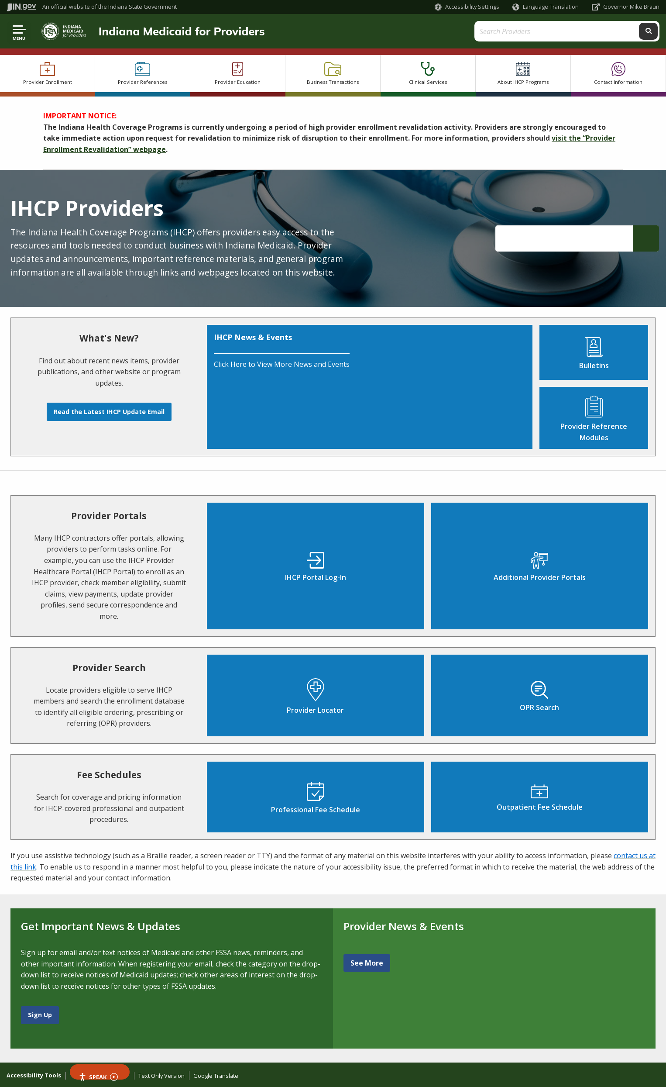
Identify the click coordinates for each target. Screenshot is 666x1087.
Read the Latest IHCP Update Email (109, 411)
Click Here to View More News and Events (282, 364)
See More (366, 963)
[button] (467, 7)
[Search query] (578, 31)
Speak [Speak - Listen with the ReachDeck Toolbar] (98, 1076)
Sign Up (40, 1015)
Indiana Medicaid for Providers (181, 31)
